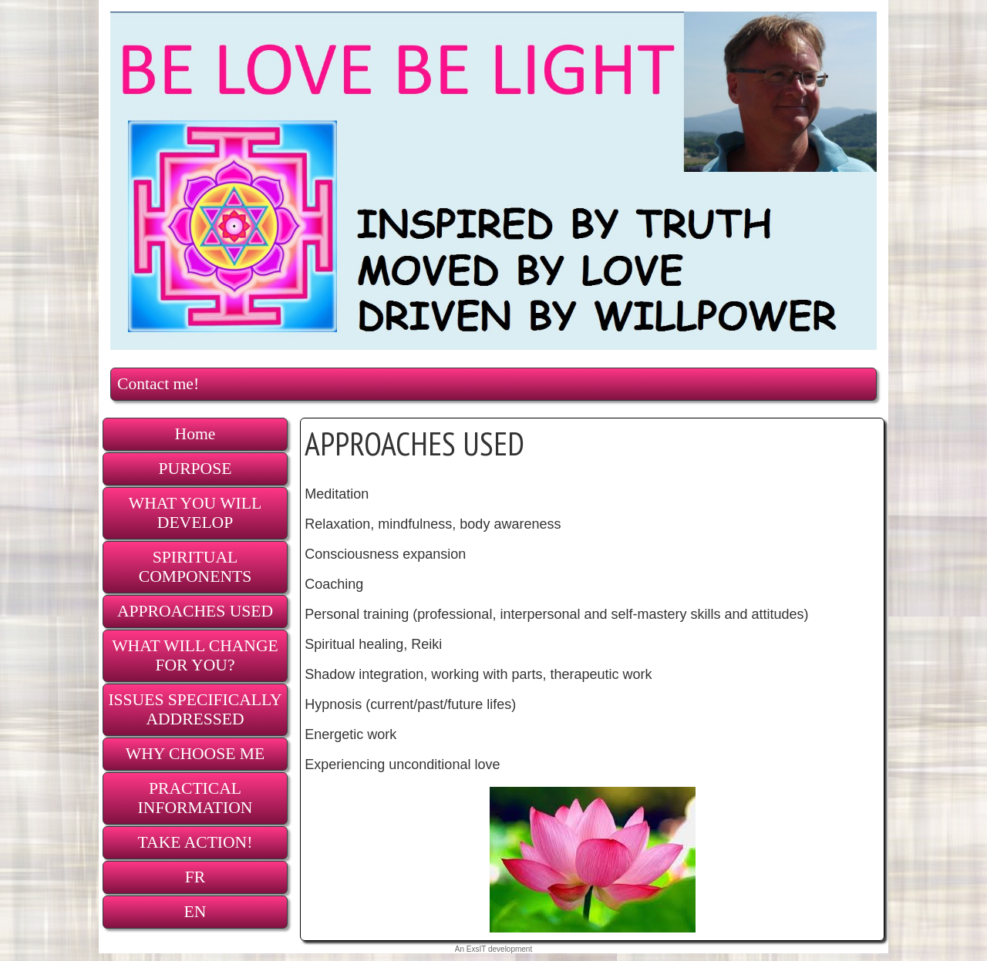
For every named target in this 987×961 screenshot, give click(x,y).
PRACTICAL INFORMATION (195, 798)
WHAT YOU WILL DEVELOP (195, 513)
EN (195, 911)
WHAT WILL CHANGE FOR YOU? (195, 655)
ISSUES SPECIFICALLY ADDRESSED (194, 709)
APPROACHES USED (195, 611)
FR (195, 877)
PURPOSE (195, 468)
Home (195, 434)
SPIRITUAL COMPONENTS (195, 567)
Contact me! (158, 384)
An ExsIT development (493, 949)
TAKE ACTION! (195, 842)
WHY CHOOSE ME (195, 753)
